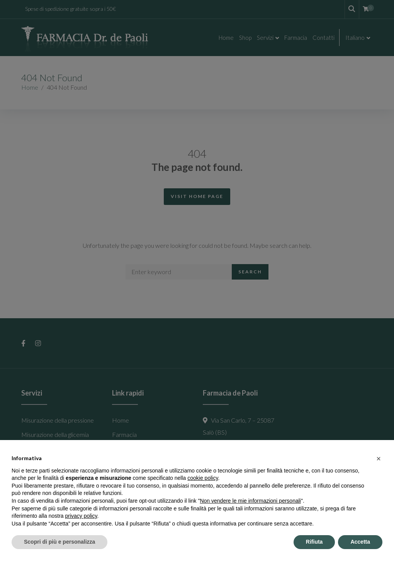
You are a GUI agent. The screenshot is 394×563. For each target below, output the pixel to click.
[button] (378, 458)
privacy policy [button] (81, 516)
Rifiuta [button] (314, 542)
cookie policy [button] (202, 478)
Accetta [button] (360, 542)
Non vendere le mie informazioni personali (250, 501)
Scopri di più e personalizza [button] (59, 542)
